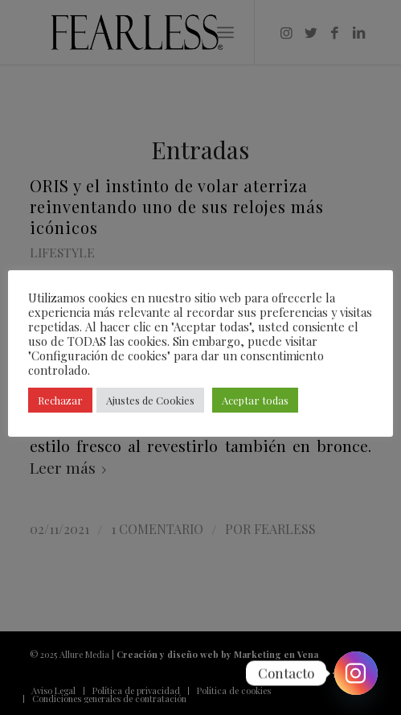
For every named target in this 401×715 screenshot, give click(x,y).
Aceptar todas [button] (255, 400)
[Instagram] (356, 673)
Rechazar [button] (60, 400)
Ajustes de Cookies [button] (150, 400)
